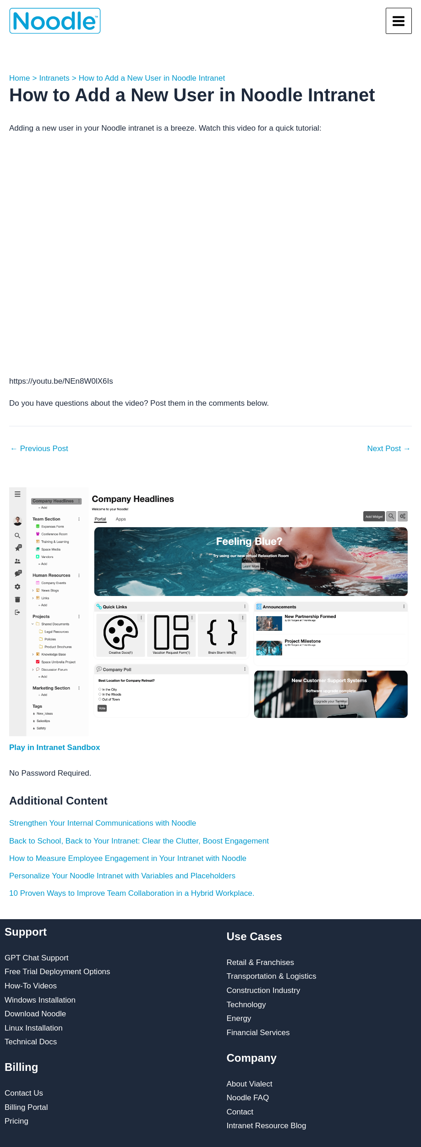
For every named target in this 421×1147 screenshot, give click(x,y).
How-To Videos (31, 986)
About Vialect (250, 1084)
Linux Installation (34, 1028)
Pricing (16, 1121)
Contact (240, 1112)
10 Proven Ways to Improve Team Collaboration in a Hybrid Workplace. (131, 893)
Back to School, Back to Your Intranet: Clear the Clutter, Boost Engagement (139, 841)
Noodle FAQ (248, 1097)
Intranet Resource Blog (266, 1125)
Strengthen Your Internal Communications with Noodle (102, 823)
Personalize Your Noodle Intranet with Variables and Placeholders (122, 875)
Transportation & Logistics (272, 976)
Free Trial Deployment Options (57, 971)
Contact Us (24, 1093)
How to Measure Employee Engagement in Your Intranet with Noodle (127, 858)
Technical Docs (31, 1041)
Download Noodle (35, 1013)
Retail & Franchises (260, 962)
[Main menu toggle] (399, 21)
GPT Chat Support (37, 958)
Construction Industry (264, 990)
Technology (246, 1004)
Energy (239, 1018)
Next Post (389, 448)
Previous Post (39, 448)
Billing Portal (26, 1107)
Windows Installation (40, 1000)
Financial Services (258, 1032)
